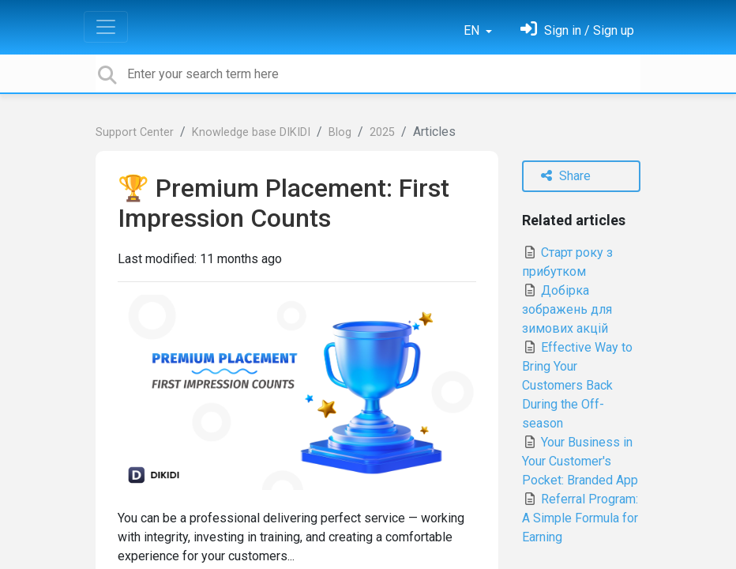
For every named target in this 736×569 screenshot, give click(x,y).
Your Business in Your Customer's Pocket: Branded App (580, 461)
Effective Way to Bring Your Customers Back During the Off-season (577, 385)
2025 (382, 132)
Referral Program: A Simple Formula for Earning (580, 518)
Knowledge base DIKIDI (251, 132)
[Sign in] (577, 30)
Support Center (135, 132)
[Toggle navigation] (106, 27)
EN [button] (473, 30)
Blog (340, 132)
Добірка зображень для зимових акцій (567, 309)
